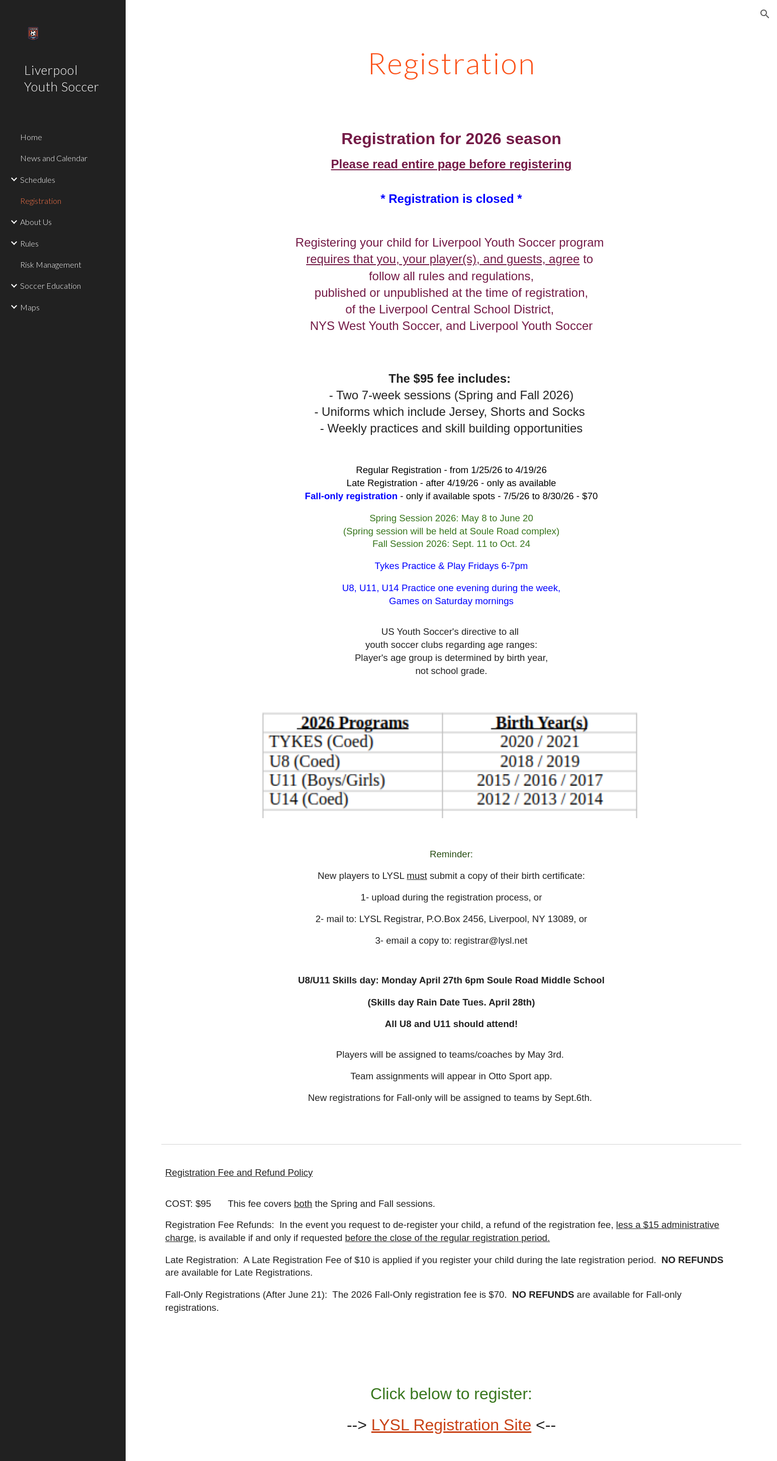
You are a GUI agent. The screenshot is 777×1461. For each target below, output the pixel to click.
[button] (765, 14)
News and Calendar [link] (53, 158)
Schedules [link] (37, 179)
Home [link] (31, 137)
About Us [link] (36, 222)
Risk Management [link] (50, 264)
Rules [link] (29, 243)
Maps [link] (30, 307)
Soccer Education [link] (50, 285)
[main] (451, 62)
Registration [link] (40, 200)
